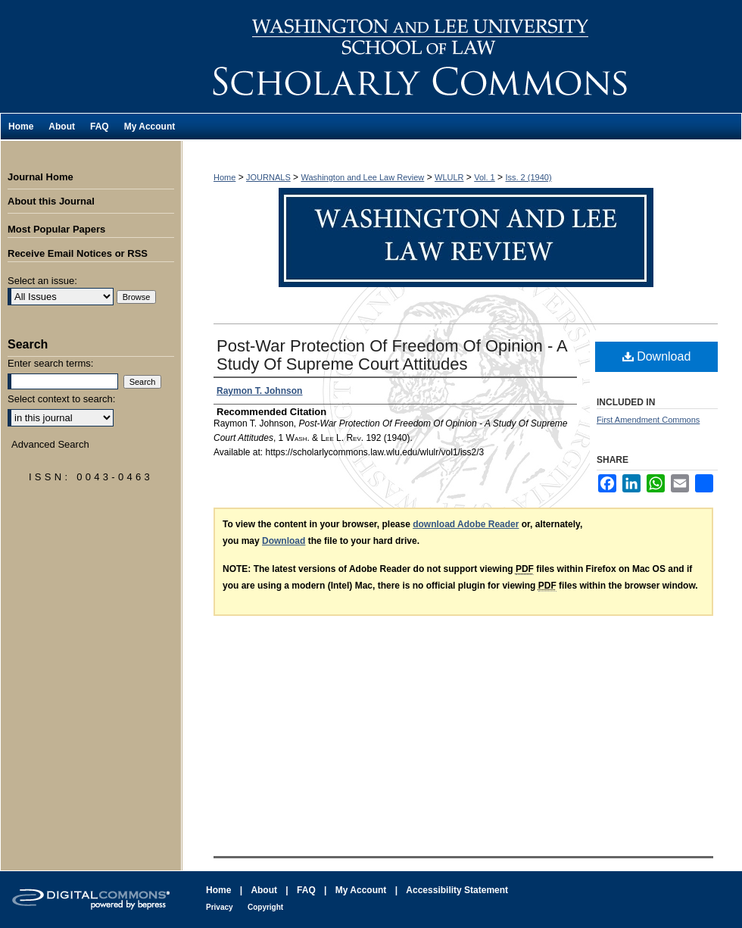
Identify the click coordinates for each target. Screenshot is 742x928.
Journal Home (40, 177)
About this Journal (51, 201)
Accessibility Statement (457, 890)
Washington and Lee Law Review (462, 56)
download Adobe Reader (466, 524)
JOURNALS (268, 177)
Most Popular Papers (56, 229)
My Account (361, 890)
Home (224, 177)
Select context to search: (61, 399)
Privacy (219, 907)
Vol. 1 (484, 177)
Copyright (265, 907)
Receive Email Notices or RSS (78, 253)
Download (656, 356)
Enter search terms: (50, 363)
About (264, 890)
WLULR (449, 177)
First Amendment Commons (648, 419)
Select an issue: (42, 280)
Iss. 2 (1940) (528, 177)
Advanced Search (50, 444)
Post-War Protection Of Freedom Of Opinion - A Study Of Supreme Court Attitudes (392, 354)
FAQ (306, 890)
